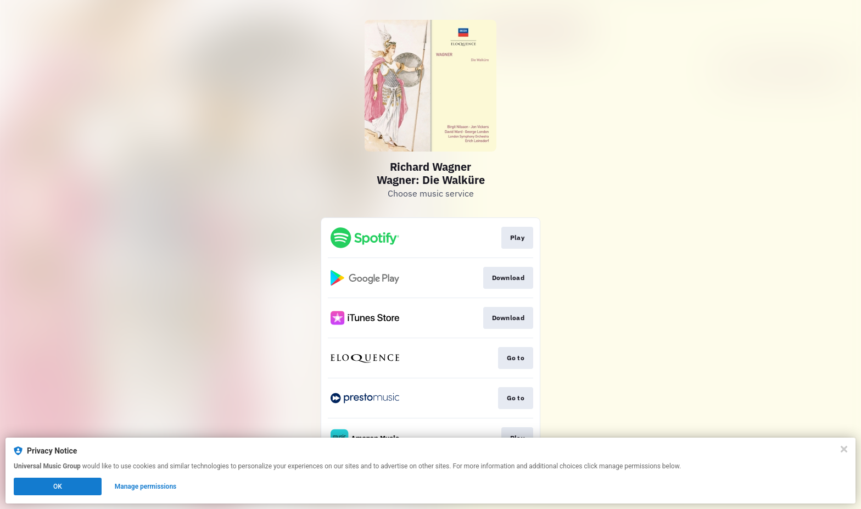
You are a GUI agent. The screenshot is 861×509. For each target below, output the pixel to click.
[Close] (844, 449)
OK (57, 486)
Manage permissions (146, 486)
